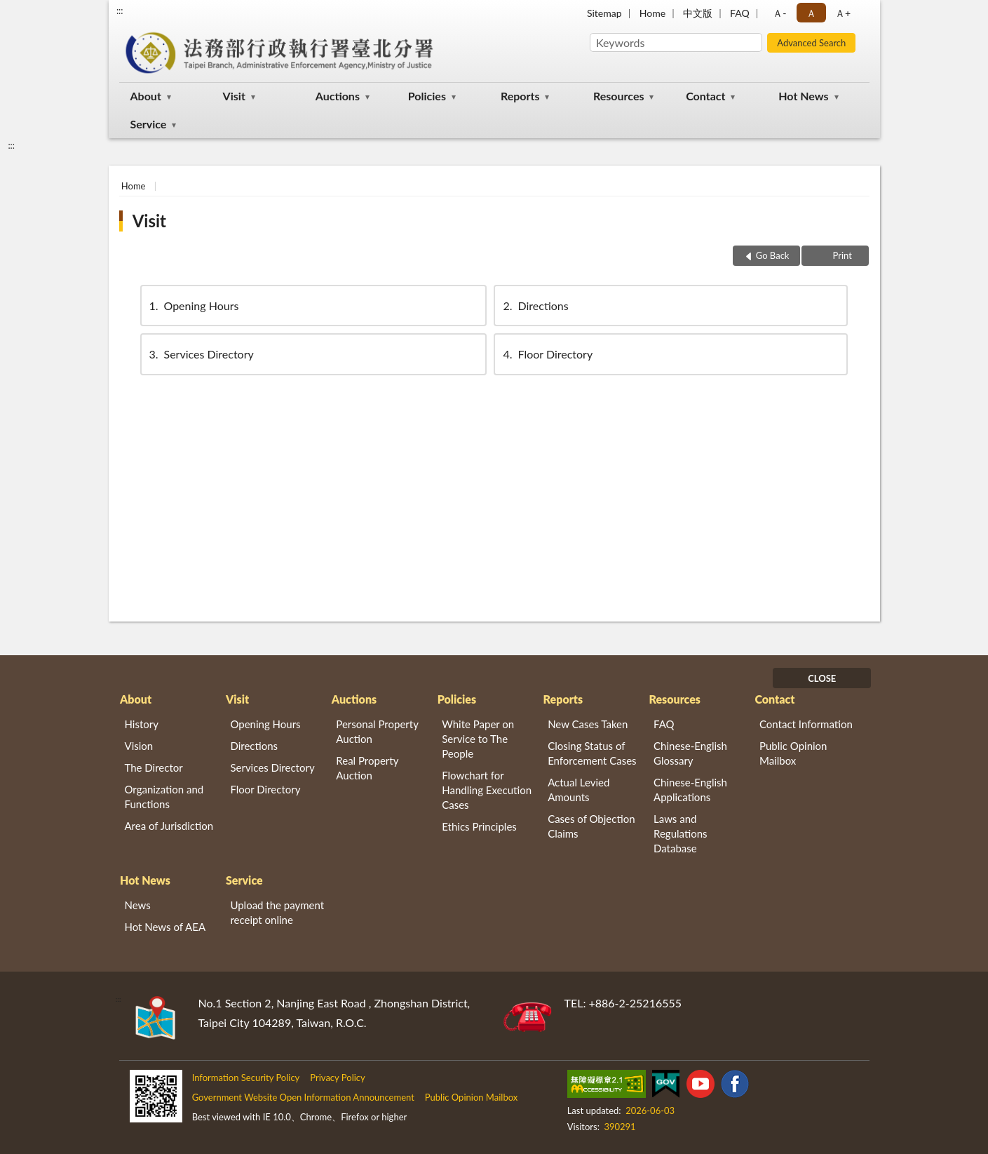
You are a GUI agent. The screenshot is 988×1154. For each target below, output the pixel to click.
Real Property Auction (367, 767)
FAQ (740, 13)
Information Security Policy (246, 1077)
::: (119, 10)
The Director (154, 767)
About (145, 95)
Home (652, 13)
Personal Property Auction (377, 731)
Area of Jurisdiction (169, 825)
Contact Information (806, 724)
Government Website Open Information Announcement (303, 1097)
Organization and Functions (164, 796)
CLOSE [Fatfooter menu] (822, 678)
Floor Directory (547, 354)
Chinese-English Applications (690, 789)
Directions (534, 305)
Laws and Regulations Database (681, 833)
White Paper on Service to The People (478, 739)
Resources (618, 95)
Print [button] (841, 255)
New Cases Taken (588, 724)
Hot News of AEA (165, 926)
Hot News (803, 95)
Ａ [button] (811, 13)
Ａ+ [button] (843, 13)
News (138, 905)
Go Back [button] (773, 255)
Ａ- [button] (779, 13)
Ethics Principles (479, 826)
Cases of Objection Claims (591, 826)
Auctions (338, 95)
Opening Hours (193, 305)
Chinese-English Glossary (690, 753)
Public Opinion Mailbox (793, 753)
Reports (520, 95)
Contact (705, 95)
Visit (234, 95)
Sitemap (604, 13)
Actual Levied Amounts (578, 789)
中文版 (697, 13)
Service (148, 123)
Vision (139, 745)
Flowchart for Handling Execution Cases (487, 790)
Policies (427, 95)
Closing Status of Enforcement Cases (592, 753)
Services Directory (200, 354)
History (141, 724)
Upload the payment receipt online (277, 912)
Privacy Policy (337, 1077)
